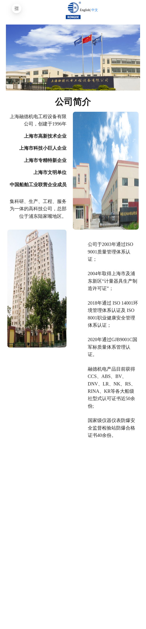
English (85, 10)
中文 (94, 10)
